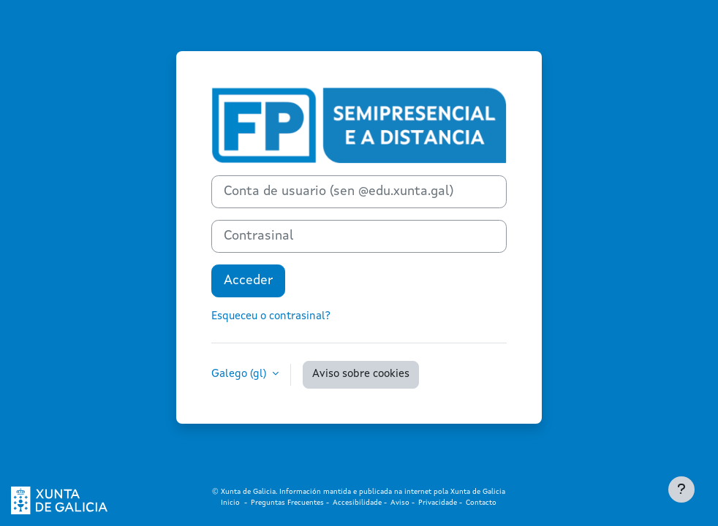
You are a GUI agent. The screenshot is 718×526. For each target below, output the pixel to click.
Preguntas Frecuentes (287, 502)
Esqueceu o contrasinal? (270, 316)
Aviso (399, 502)
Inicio (232, 502)
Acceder (248, 280)
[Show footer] (681, 489)
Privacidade (437, 502)
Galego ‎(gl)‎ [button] (240, 374)
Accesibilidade (358, 502)
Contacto (481, 502)
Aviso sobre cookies (360, 374)
